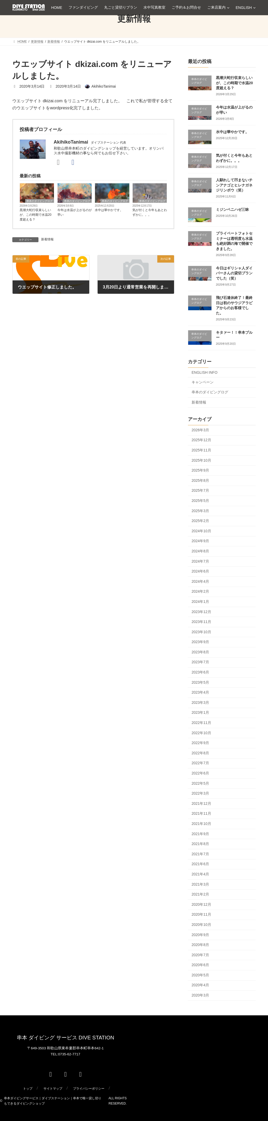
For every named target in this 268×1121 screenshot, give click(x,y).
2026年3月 (200, 430)
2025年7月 (200, 490)
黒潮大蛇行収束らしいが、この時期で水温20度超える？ (35, 214)
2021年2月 (200, 894)
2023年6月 (200, 672)
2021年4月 (200, 874)
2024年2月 (200, 591)
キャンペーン (203, 382)
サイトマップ (52, 1088)
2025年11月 (201, 450)
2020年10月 (201, 924)
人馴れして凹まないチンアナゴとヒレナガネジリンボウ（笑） (234, 185)
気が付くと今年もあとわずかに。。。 (149, 212)
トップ (27, 1088)
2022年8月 (200, 753)
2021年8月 (200, 844)
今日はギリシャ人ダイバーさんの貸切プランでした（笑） (234, 273)
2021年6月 (200, 864)
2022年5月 (200, 783)
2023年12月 (201, 612)
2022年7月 (200, 763)
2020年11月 (201, 914)
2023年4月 (200, 692)
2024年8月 (200, 551)
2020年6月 (200, 965)
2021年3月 (200, 884)
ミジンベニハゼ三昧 (232, 209)
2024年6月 (200, 571)
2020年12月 (201, 904)
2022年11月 (201, 723)
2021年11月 (201, 813)
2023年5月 (200, 682)
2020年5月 (200, 975)
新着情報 (47, 239)
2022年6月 (200, 773)
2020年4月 (200, 985)
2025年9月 (200, 470)
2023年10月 (201, 632)
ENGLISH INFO (204, 372)
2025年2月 (200, 521)
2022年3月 (200, 793)
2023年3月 (200, 702)
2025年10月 (201, 460)
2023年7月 (200, 662)
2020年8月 (200, 945)
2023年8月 (200, 652)
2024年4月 (200, 581)
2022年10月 (201, 733)
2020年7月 (200, 955)
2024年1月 (200, 601)
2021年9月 (200, 834)
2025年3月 (200, 511)
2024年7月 (200, 561)
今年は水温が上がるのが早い (74, 212)
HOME (56, 7)
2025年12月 (201, 440)
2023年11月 (201, 622)
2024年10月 (201, 531)
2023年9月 (200, 642)
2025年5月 (200, 501)
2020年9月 (200, 935)
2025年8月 (200, 480)
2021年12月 (201, 803)
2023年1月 (200, 712)
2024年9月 (200, 541)
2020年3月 (200, 995)
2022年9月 (200, 743)
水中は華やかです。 (109, 210)
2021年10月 (201, 824)
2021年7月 (200, 854)
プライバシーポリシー (88, 1088)
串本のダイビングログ (39, 201)
